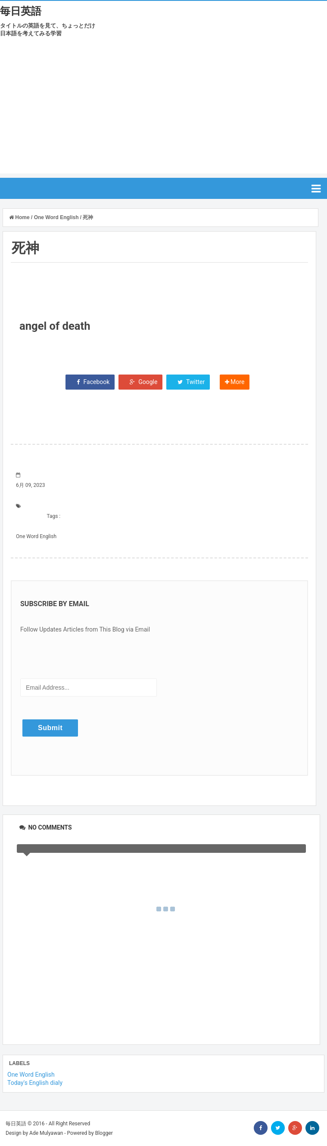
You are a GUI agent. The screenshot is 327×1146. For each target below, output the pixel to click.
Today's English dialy (34, 1082)
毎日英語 (20, 11)
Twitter (188, 381)
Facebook (90, 381)
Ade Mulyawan (46, 1133)
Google (141, 381)
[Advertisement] (163, 113)
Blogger (104, 1133)
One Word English (36, 536)
